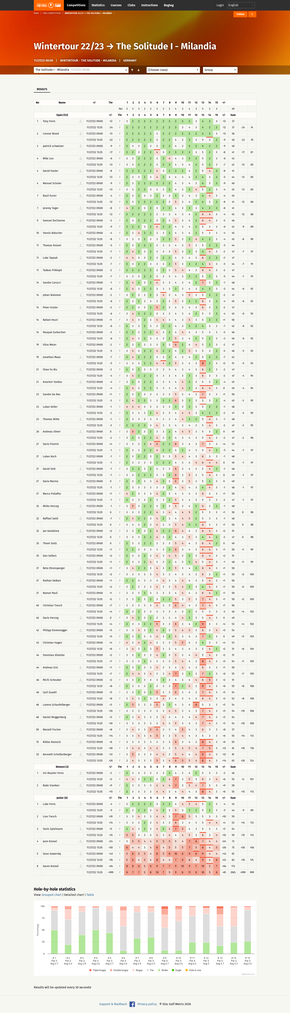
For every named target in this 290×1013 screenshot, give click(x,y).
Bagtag (169, 5)
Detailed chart (74, 895)
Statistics (98, 5)
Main (36, 13)
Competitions (76, 5)
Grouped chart (51, 895)
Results (42, 89)
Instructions (149, 5)
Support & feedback (113, 1004)
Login (220, 5)
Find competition (52, 13)
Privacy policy (147, 1004)
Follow (240, 14)
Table (90, 895)
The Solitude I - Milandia (166, 46)
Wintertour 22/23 (69, 46)
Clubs (131, 5)
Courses (116, 5)
